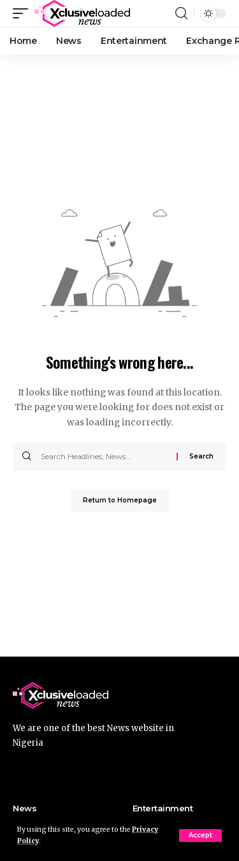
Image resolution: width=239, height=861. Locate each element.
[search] (181, 13)
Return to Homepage (120, 500)
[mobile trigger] (23, 13)
